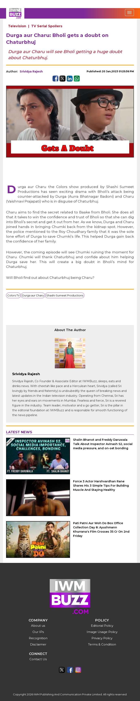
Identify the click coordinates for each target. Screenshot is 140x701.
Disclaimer (38, 644)
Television (17, 26)
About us (38, 626)
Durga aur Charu (33, 295)
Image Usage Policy (102, 632)
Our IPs (38, 632)
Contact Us (38, 659)
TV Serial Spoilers (46, 26)
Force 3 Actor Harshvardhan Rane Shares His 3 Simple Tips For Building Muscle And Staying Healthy (101, 486)
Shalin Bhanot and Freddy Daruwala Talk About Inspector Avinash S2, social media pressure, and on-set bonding (102, 444)
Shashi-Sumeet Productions (64, 295)
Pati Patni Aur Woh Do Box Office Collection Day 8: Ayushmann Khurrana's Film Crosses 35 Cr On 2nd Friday (101, 529)
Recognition (38, 638)
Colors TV (13, 295)
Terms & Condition (102, 644)
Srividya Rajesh (31, 71)
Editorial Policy (102, 626)
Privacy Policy (102, 638)
